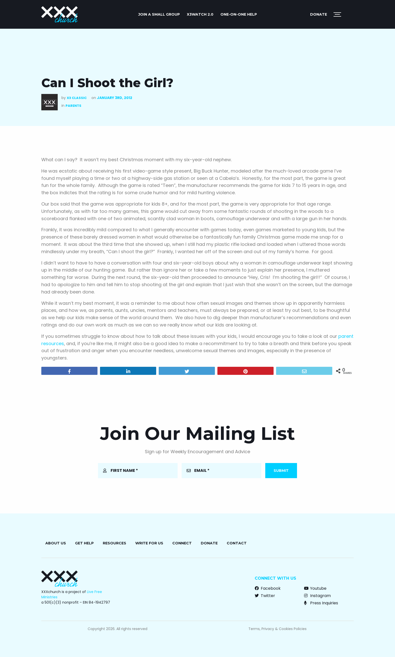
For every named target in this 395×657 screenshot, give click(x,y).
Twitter (265, 596)
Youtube (315, 588)
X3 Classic (77, 97)
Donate (318, 14)
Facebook (268, 588)
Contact (237, 543)
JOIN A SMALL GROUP (159, 14)
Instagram (317, 596)
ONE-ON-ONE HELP (238, 14)
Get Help (84, 543)
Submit (281, 470)
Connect (182, 543)
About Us (55, 543)
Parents (73, 105)
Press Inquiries (321, 603)
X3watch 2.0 (200, 14)
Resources (114, 543)
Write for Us (149, 543)
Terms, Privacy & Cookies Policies (277, 628)
